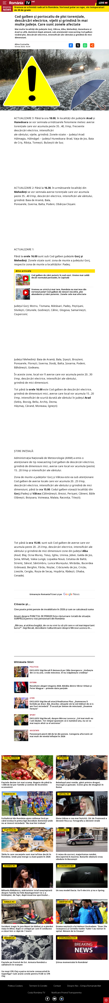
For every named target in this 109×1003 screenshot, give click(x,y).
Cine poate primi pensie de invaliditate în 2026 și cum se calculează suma (54, 609)
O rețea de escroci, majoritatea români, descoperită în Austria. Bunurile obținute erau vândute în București (79, 856)
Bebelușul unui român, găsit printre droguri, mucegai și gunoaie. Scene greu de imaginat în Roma (79, 784)
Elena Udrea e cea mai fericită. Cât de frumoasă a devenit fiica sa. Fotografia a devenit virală (81, 819)
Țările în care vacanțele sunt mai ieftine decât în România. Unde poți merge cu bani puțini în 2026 (26, 855)
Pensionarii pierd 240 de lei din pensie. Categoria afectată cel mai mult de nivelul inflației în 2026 (61, 735)
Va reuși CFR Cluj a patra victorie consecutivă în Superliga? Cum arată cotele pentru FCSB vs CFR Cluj (25, 973)
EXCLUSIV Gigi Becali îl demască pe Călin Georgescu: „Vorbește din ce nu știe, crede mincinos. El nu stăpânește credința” (61, 671)
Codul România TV (36, 992)
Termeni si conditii (38, 985)
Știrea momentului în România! (72, 962)
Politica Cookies (15, 985)
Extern (33, 682)
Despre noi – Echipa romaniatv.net (84, 985)
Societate (34, 730)
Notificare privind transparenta (66, 992)
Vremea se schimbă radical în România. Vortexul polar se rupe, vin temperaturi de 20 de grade (59, 8)
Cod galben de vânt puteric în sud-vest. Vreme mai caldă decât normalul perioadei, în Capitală (60, 276)
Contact (57, 985)
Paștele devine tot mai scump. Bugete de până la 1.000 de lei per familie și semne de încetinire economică (26, 784)
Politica (34, 667)
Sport (32, 715)
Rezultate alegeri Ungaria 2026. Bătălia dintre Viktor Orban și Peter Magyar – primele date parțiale (61, 687)
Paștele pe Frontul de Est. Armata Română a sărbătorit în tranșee (24, 963)
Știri (32, 698)
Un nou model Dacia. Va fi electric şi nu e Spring (80, 890)
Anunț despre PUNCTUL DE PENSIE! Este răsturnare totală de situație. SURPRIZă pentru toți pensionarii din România (52, 617)
